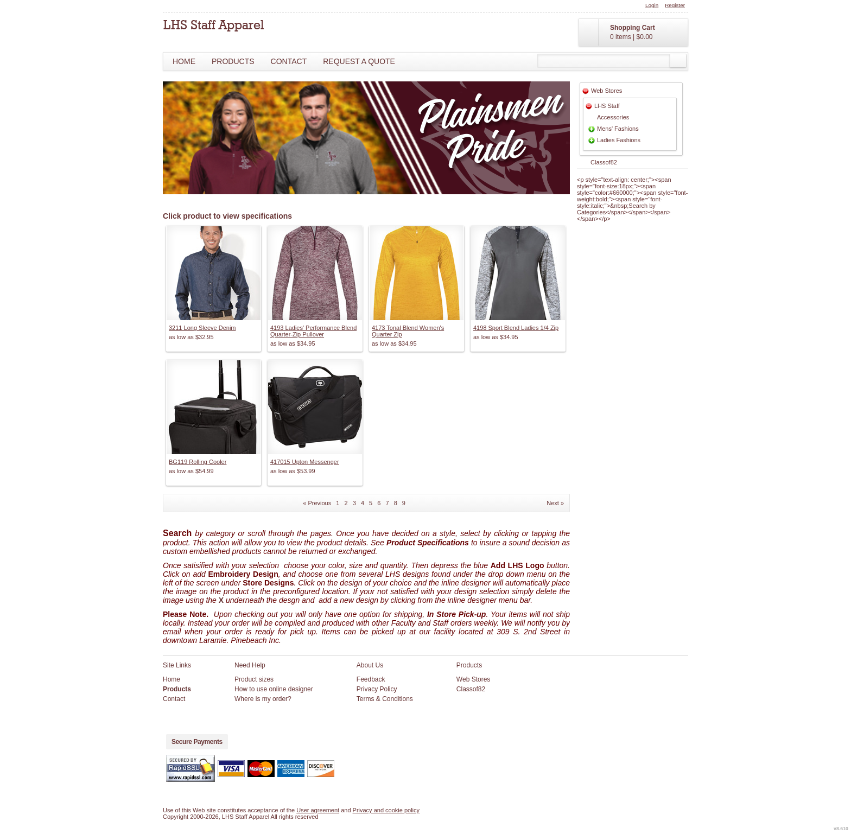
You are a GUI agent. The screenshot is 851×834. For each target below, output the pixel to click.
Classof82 (603, 162)
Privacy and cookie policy (386, 810)
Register (675, 5)
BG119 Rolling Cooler (197, 462)
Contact (289, 61)
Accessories (613, 117)
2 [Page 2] (346, 503)
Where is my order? (262, 699)
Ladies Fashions (618, 140)
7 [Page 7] (387, 503)
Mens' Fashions (618, 128)
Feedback (371, 679)
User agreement (317, 810)
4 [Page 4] (362, 503)
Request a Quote (359, 61)
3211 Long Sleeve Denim (202, 327)
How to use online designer (273, 689)
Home (184, 61)
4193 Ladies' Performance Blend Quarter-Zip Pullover (313, 331)
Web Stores (606, 90)
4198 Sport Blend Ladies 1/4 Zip (515, 327)
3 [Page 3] (354, 503)
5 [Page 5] (370, 503)
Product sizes (254, 679)
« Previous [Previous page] (317, 503)
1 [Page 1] (337, 503)
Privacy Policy (377, 689)
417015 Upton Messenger (304, 462)
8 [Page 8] (395, 503)
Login (651, 5)
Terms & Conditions (385, 699)
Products (233, 61)
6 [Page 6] (378, 503)
